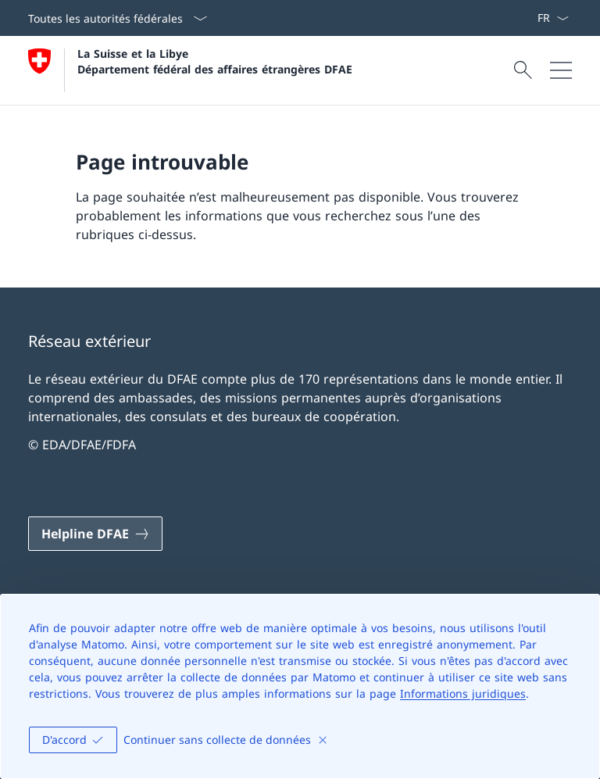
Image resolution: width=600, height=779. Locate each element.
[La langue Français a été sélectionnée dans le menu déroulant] (553, 18)
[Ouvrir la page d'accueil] (190, 70)
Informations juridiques (463, 693)
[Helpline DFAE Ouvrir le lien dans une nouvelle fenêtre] (95, 533)
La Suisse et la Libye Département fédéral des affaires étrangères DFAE (214, 61)
